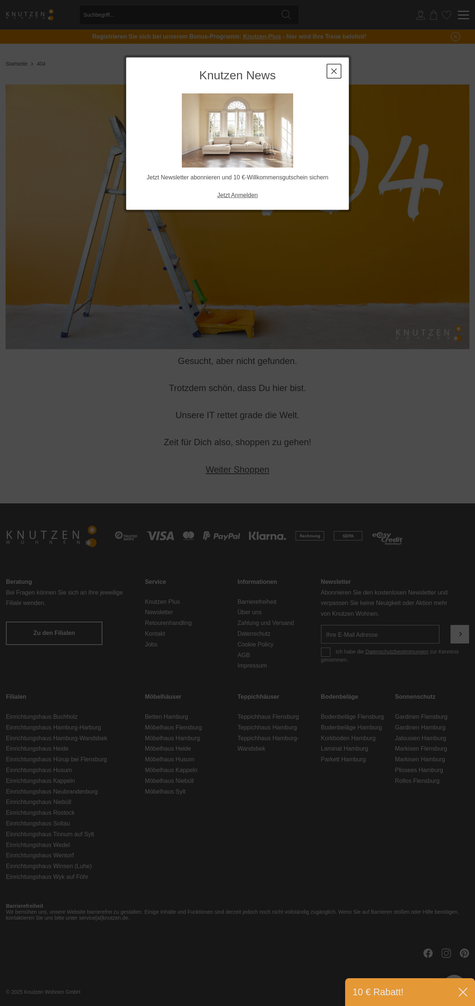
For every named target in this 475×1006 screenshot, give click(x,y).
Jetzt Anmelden (237, 195)
